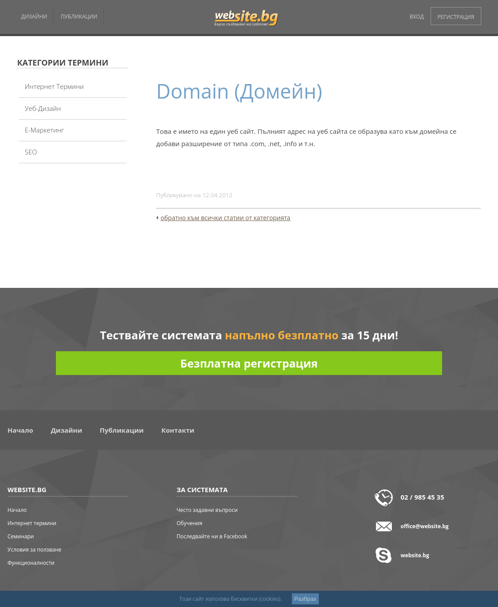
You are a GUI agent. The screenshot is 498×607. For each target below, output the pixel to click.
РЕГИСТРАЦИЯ (455, 17)
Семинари (20, 536)
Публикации (122, 430)
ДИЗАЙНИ (34, 16)
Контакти (177, 430)
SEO (31, 151)
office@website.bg (425, 526)
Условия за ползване (34, 549)
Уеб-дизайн (43, 108)
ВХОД (416, 16)
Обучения (189, 523)
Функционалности (31, 563)
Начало (20, 430)
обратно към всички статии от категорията (226, 217)
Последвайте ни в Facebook (212, 536)
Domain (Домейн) (239, 90)
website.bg (415, 555)
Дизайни (66, 430)
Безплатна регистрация (248, 363)
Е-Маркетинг (44, 129)
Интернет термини (54, 86)
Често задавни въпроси (207, 510)
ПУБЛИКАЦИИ (79, 16)
